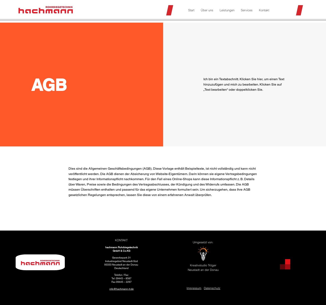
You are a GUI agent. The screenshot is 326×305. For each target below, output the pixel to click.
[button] (227, 10)
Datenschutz (212, 288)
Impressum (194, 288)
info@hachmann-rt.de (121, 289)
